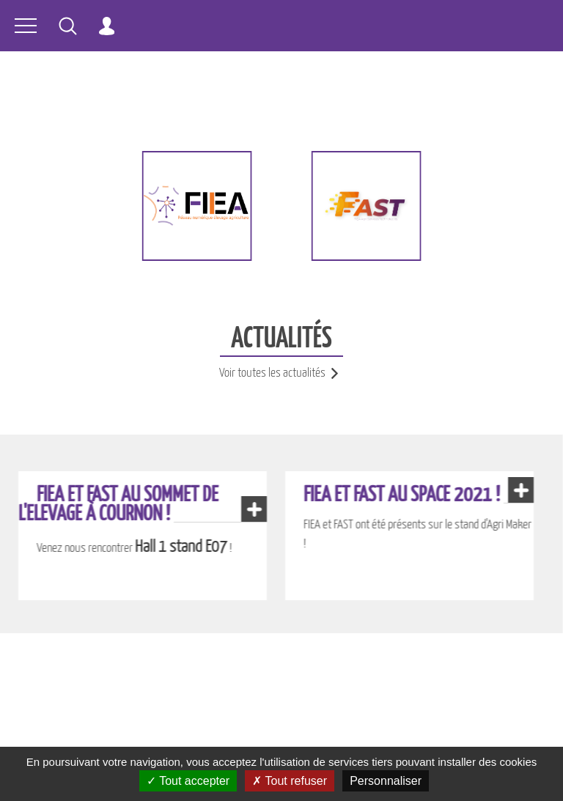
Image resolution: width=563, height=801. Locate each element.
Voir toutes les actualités (281, 373)
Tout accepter (188, 781)
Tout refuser (289, 781)
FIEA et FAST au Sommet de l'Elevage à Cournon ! (118, 505)
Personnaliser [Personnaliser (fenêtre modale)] (386, 781)
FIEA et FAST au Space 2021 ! (401, 495)
